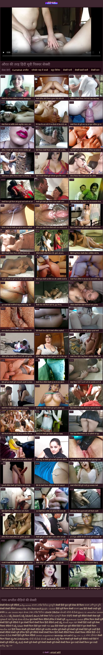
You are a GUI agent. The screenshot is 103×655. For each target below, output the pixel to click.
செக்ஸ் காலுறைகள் (45, 635)
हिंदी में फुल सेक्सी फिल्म (86, 626)
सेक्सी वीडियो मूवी (37, 629)
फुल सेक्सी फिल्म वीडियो (39, 619)
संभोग (2, 612)
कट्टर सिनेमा (55, 70)
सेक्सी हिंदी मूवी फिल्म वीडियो (24, 635)
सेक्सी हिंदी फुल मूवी (63, 605)
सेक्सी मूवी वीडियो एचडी (83, 639)
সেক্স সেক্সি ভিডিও (37, 612)
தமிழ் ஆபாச (6, 645)
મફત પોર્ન (73, 622)
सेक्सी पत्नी (67, 70)
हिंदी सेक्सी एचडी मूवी (92, 608)
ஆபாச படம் (79, 635)
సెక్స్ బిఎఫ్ (19, 642)
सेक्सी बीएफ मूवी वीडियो (9, 605)
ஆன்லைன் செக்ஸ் (74, 619)
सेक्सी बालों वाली (81, 70)
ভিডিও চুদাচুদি (55, 616)
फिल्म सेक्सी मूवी (67, 639)
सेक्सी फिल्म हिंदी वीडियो (44, 622)
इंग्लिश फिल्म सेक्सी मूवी (93, 619)
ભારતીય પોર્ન (5, 629)
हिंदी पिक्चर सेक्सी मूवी (21, 629)
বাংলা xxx (78, 608)
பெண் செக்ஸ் (11, 612)
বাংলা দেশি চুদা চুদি (92, 605)
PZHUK (51, 2)
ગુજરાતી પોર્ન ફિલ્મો (8, 619)
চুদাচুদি (52, 605)
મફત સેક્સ (23, 612)
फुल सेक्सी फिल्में (27, 622)
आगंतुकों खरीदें (55, 652)
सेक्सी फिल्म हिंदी (51, 632)
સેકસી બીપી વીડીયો (68, 612)
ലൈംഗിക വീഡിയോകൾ (28, 608)
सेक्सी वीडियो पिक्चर (66, 632)
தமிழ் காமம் (25, 605)
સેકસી (65, 622)
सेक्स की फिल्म (78, 605)
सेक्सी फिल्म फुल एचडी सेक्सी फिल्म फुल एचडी (79, 642)
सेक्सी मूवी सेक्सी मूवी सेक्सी (35, 642)
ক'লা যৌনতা (91, 635)
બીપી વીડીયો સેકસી (37, 639)
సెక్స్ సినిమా (18, 626)
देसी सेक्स (44, 616)
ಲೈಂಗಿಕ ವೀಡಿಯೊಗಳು (20, 639)
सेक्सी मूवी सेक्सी (53, 642)
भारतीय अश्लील (51, 629)
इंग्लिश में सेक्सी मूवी (57, 619)
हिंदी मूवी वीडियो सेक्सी (35, 632)
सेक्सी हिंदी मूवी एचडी (87, 629)
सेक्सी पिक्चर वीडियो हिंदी (85, 632)
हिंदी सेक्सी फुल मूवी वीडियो (66, 626)
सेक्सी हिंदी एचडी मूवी (86, 622)
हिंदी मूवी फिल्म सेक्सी (64, 608)
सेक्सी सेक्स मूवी (93, 616)
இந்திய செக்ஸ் (48, 608)
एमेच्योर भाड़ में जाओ (40, 70)
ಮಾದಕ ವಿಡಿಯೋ (52, 612)
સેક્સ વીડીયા (23, 619)
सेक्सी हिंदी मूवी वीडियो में (10, 622)
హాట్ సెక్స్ (58, 622)
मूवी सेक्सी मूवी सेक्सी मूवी (68, 629)
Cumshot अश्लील (20, 70)
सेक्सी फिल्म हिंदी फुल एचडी (35, 626)
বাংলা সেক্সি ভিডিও (40, 605)
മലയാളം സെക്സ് (63, 635)
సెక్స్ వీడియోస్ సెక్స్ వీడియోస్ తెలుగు (24, 616)
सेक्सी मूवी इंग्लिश (18, 632)
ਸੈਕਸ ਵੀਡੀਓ (67, 616)
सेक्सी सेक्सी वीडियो (8, 608)
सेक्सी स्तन (95, 70)
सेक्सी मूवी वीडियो (80, 616)
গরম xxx (50, 626)
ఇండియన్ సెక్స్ (53, 639)
